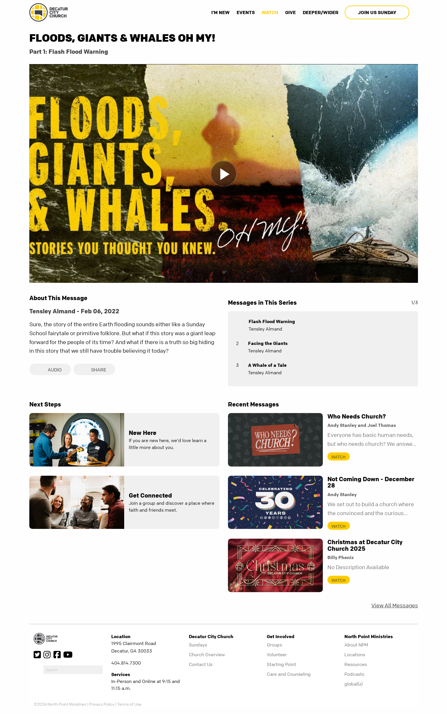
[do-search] (73, 669)
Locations (354, 654)
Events (246, 12)
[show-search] (414, 12)
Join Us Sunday (377, 12)
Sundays (198, 645)
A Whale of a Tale (267, 365)
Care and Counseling (289, 674)
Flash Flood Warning (272, 321)
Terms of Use (129, 704)
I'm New (220, 12)
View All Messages (394, 605)
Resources (355, 664)
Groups (274, 645)
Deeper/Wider (320, 12)
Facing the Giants (268, 343)
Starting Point (281, 664)
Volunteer (277, 654)
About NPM (356, 645)
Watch (270, 12)
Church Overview (207, 654)
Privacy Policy (101, 704)
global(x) (353, 684)
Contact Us (200, 664)
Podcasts (354, 674)
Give (290, 12)
